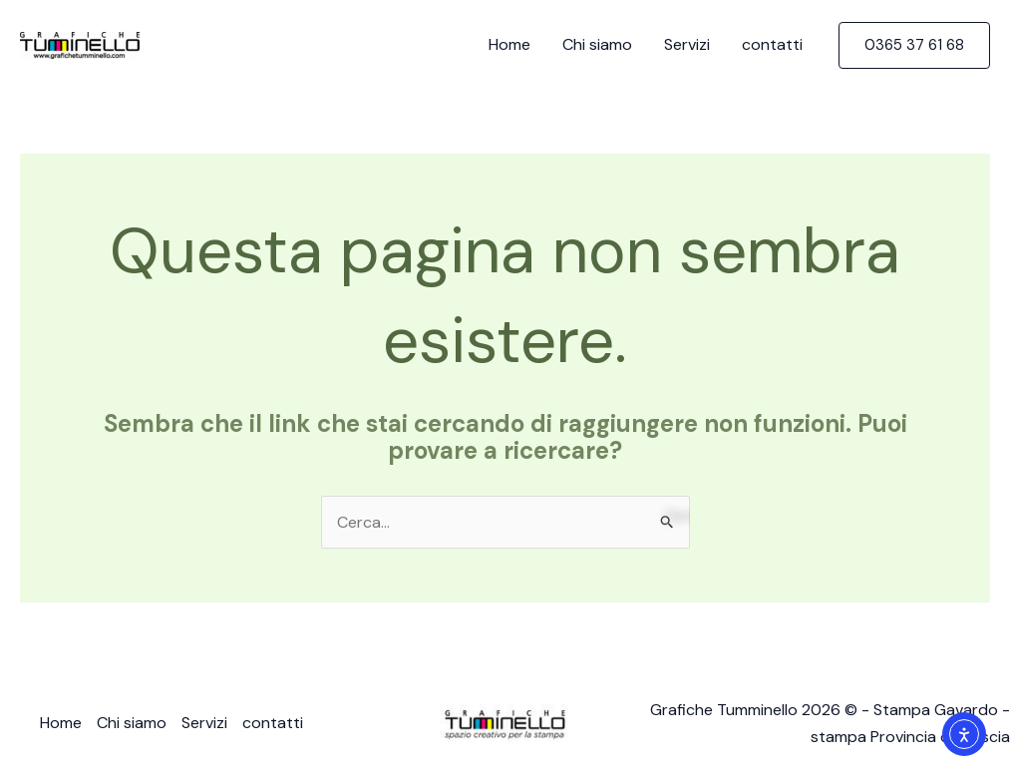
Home (509, 44)
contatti (772, 44)
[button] (914, 45)
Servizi (687, 44)
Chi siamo (597, 44)
